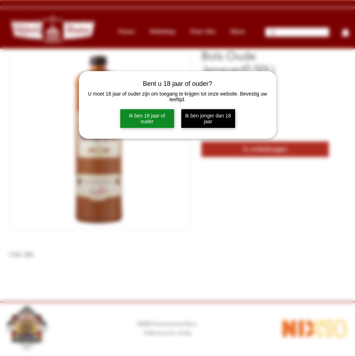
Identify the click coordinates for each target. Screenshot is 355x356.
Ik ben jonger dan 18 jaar (208, 118)
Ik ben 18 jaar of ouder (147, 118)
